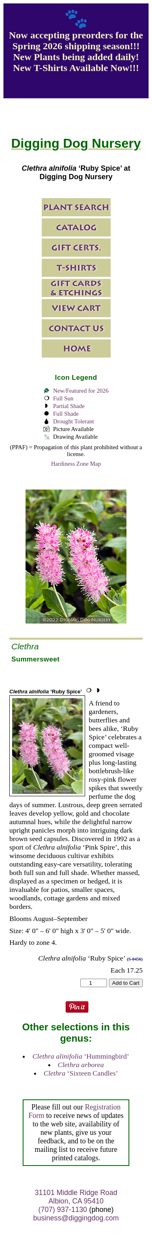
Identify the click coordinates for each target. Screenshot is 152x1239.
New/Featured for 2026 (81, 390)
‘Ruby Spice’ (45, 692)
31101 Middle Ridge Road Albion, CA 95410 (76, 1197)
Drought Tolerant (73, 421)
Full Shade (66, 413)
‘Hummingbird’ (80, 1056)
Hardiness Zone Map (76, 463)
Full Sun (63, 398)
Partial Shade (69, 406)
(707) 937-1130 (63, 1210)
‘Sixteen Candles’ (80, 1073)
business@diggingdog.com (76, 1218)
